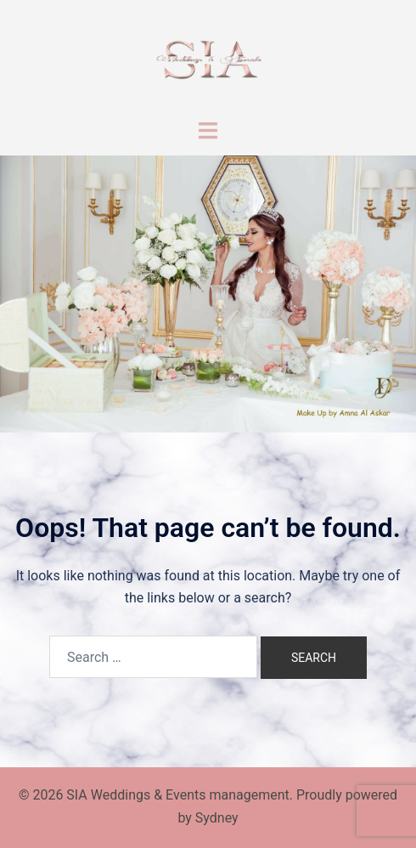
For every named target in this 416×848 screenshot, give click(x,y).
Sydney (217, 818)
